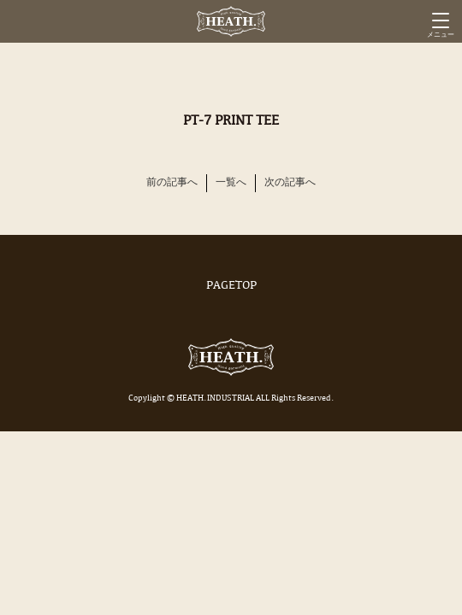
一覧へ (231, 183)
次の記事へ (290, 183)
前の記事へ (172, 183)
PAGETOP (231, 286)
